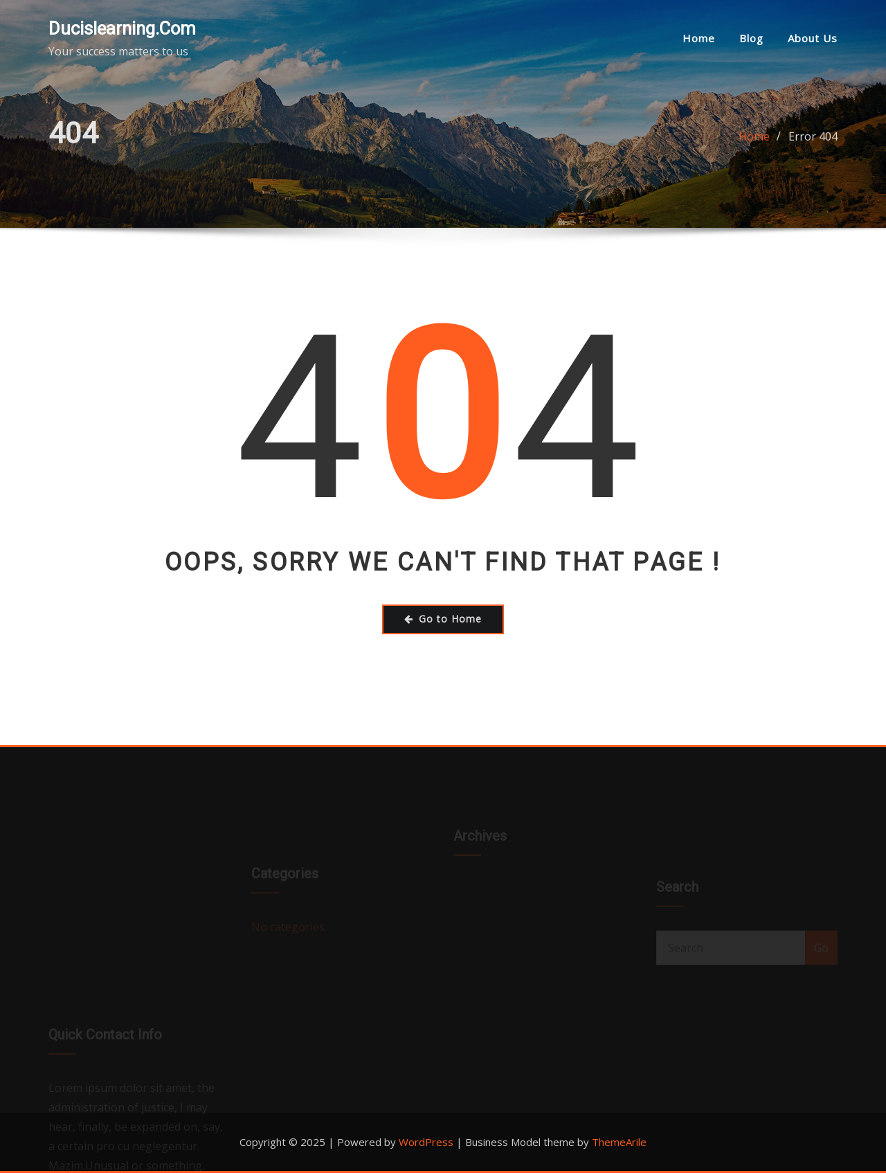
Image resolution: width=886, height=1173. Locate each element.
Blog (751, 38)
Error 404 (813, 141)
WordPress (426, 1142)
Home (698, 38)
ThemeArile (619, 1142)
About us (813, 38)
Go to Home (443, 618)
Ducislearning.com (122, 28)
